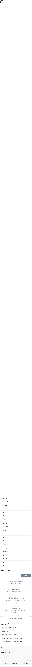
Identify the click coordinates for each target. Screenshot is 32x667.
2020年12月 (5, 519)
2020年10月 (5, 526)
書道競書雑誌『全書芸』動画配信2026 (12, 638)
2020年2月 (5, 544)
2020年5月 (5, 537)
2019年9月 (5, 562)
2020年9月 (5, 530)
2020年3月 (5, 541)
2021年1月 (5, 516)
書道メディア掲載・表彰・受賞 (10, 627)
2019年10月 (5, 559)
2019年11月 (5, 555)
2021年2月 (5, 512)
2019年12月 (5, 551)
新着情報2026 (5, 631)
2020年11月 (5, 523)
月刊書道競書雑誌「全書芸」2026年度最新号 (14, 642)
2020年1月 (5, 548)
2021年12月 (5, 498)
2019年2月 (5, 566)
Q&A (2, 648)
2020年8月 (5, 534)
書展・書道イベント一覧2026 (10, 635)
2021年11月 (5, 501)
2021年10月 (5, 505)
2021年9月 (5, 509)
